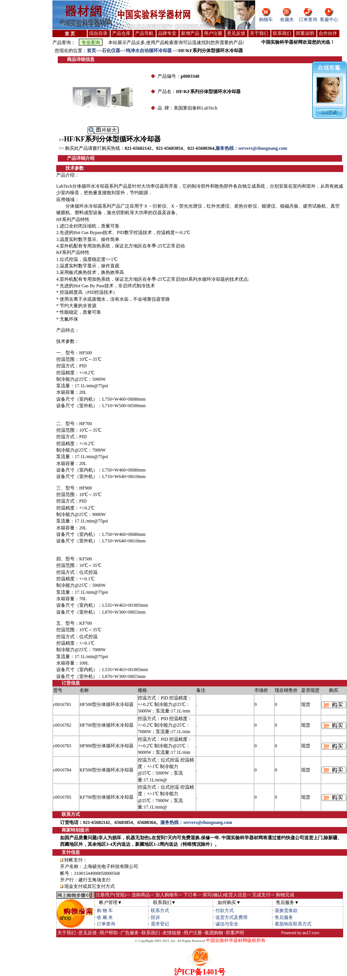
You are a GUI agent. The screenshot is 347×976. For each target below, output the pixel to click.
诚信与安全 (226, 924)
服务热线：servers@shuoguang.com (251, 148)
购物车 (266, 19)
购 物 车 (105, 910)
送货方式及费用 (231, 917)
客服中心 (329, 19)
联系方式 (160, 910)
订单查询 (308, 19)
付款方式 (224, 910)
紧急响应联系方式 (293, 924)
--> (99, 50)
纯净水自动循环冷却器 (149, 50)
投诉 (155, 917)
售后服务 (284, 917)
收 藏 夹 (105, 917)
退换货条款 (286, 910)
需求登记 (160, 924)
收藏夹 (287, 19)
